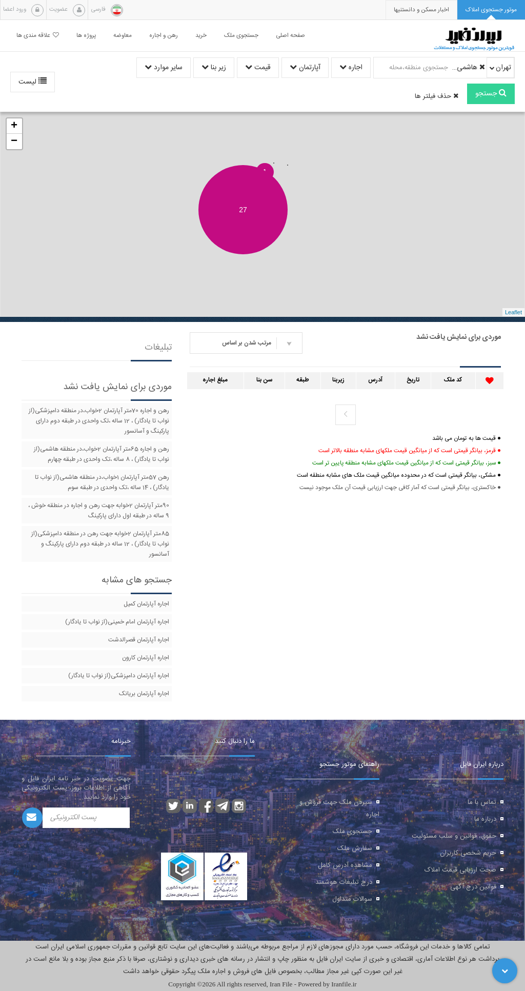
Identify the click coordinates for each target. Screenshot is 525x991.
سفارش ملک (354, 848)
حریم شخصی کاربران (468, 853)
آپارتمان (305, 68)
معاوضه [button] (122, 36)
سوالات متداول (352, 899)
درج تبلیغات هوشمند (343, 882)
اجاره (350, 68)
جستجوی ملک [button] (241, 36)
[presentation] (421, 10)
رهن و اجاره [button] (163, 36)
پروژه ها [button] (86, 36)
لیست (32, 82)
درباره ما (485, 819)
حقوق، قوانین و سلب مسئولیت (454, 836)
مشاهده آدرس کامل (345, 865)
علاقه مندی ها (37, 36)
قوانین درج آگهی (473, 887)
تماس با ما (482, 802)
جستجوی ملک (352, 831)
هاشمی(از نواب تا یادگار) (468, 68)
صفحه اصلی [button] (290, 36)
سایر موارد (164, 68)
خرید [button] (201, 36)
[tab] (491, 10)
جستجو (491, 94)
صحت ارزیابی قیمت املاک (460, 870)
